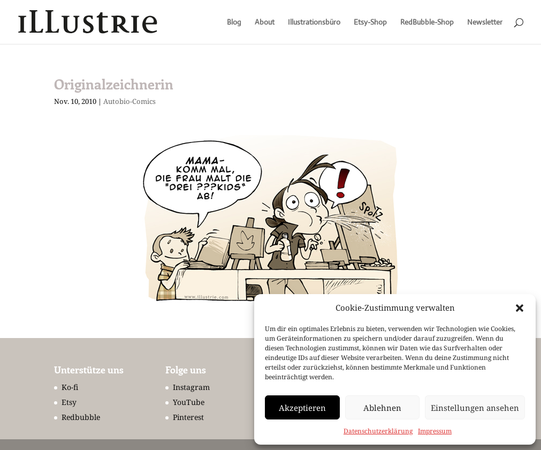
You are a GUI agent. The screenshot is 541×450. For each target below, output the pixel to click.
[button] (519, 308)
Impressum (435, 431)
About (265, 22)
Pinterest (188, 417)
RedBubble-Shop (427, 22)
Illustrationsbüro (314, 22)
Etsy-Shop (370, 22)
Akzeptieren (302, 407)
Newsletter (484, 22)
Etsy (69, 402)
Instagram (191, 387)
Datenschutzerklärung (378, 431)
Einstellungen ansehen (475, 407)
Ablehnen (382, 407)
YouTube (188, 402)
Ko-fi (70, 387)
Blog (234, 22)
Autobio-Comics (129, 101)
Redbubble (81, 417)
